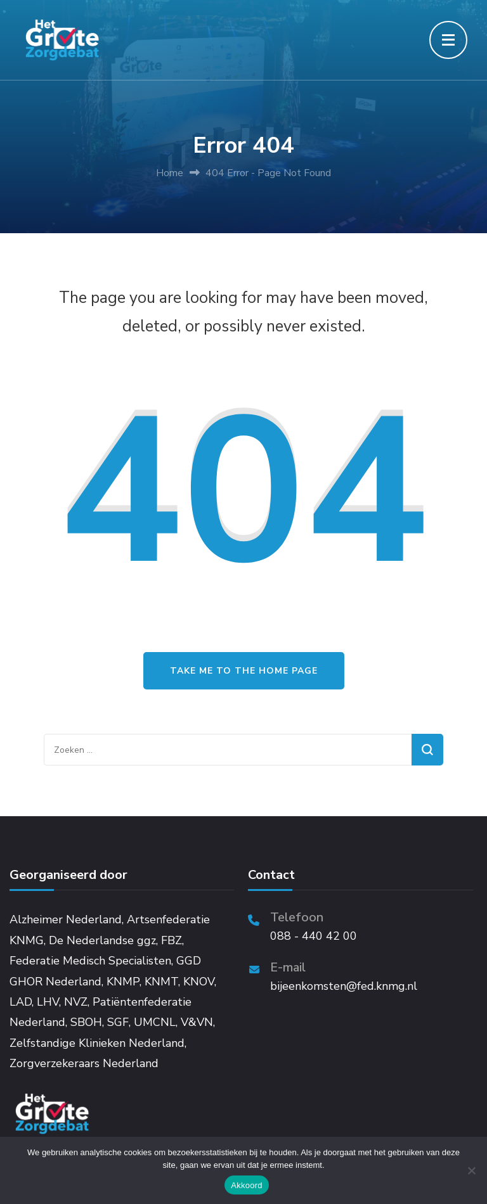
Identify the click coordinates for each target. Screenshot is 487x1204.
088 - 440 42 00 (313, 936)
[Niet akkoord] (471, 1170)
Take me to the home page (244, 671)
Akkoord (246, 1185)
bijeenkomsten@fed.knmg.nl (343, 986)
